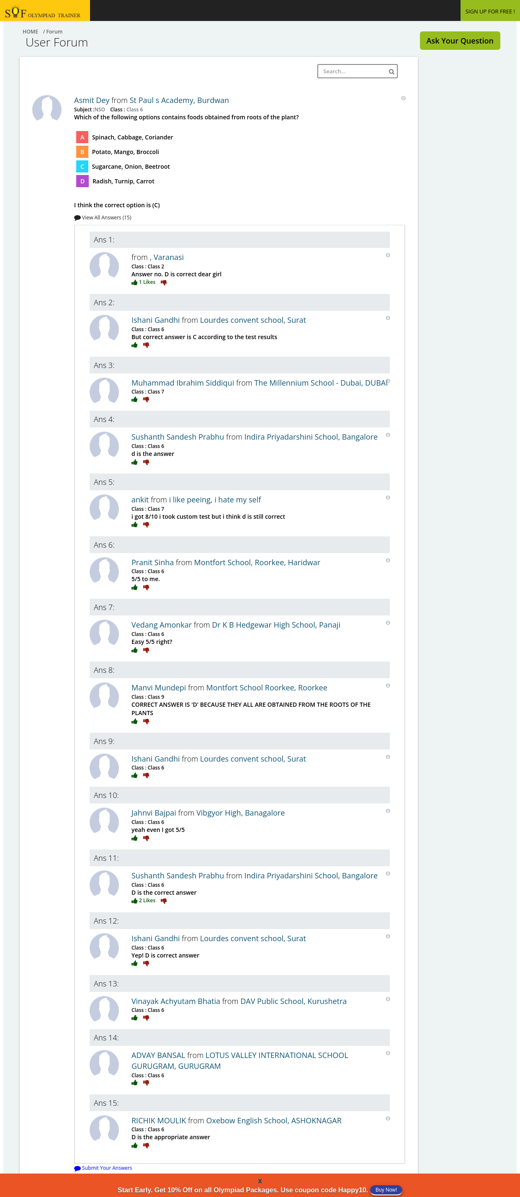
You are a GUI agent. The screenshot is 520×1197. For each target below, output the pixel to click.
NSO (100, 109)
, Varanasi (167, 257)
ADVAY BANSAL (159, 1055)
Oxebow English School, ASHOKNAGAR (273, 1120)
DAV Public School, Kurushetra (293, 1001)
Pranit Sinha (153, 562)
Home (30, 31)
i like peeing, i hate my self (215, 499)
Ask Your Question (460, 41)
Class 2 (155, 266)
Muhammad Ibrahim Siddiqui (183, 383)
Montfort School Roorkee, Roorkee (266, 687)
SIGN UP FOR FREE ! (490, 11)
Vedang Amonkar (162, 625)
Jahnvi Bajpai (154, 813)
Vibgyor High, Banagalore (240, 813)
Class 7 (155, 391)
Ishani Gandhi (156, 320)
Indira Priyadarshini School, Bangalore (311, 437)
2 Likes (144, 900)
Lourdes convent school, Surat (253, 320)
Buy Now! (386, 1190)
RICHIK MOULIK (159, 1120)
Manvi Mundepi (159, 687)
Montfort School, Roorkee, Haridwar (257, 562)
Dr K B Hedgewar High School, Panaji (276, 625)
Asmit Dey (92, 100)
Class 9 (155, 696)
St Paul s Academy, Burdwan (179, 100)
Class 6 (134, 109)
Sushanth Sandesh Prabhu (178, 437)
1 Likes (144, 281)
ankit (141, 499)
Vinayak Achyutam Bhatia (176, 1001)
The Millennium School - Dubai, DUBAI (321, 383)
